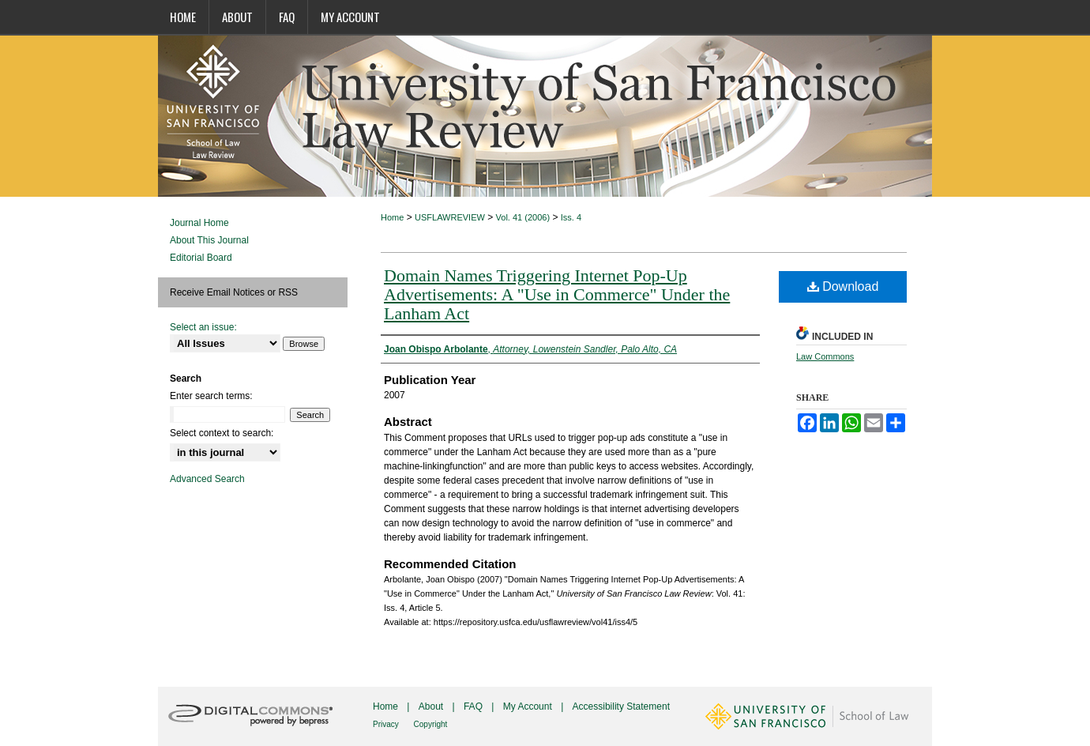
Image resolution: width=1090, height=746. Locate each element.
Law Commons (825, 356)
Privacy (387, 724)
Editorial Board (201, 257)
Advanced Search (207, 478)
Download (843, 286)
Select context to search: (221, 433)
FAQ (474, 706)
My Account (528, 706)
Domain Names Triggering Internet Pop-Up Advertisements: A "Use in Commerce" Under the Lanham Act (557, 294)
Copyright (431, 724)
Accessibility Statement (621, 706)
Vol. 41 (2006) (523, 217)
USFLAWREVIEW (450, 217)
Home (392, 217)
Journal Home (199, 222)
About (432, 706)
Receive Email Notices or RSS (234, 292)
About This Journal (209, 240)
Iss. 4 (571, 217)
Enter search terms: (211, 395)
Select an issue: (203, 327)
